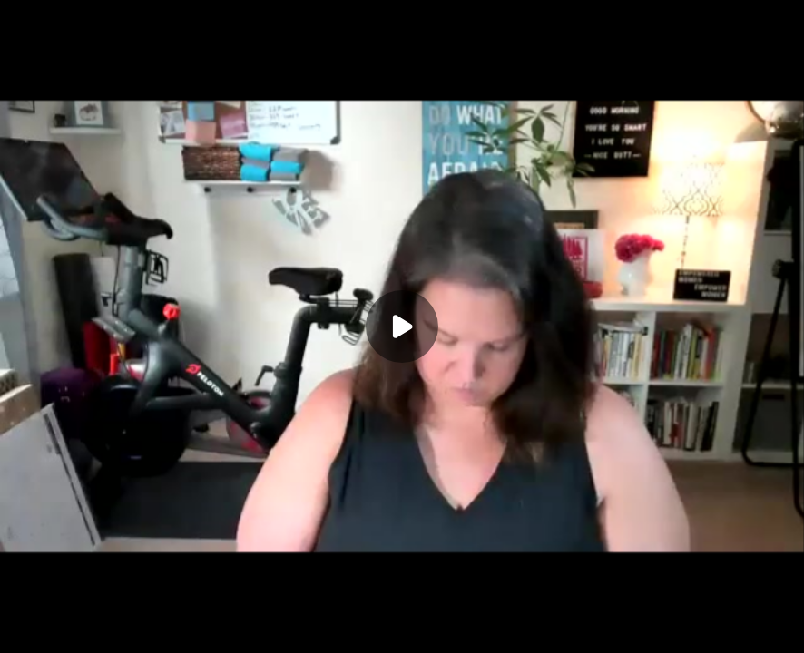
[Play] (402, 326)
